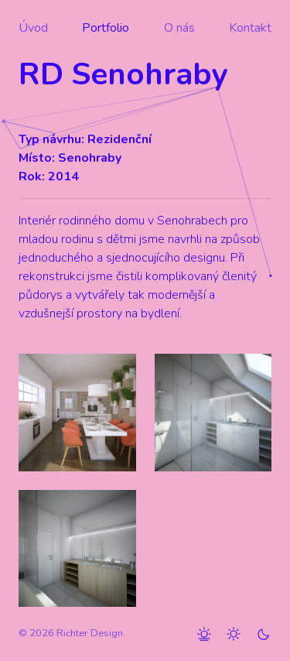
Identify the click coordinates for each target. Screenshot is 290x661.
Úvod (33, 27)
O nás (179, 27)
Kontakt (250, 27)
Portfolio (105, 27)
